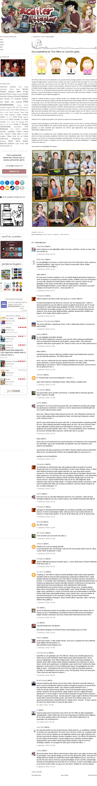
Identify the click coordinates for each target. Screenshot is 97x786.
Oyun (2, 44)
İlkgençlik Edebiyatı (7, 143)
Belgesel (11, 92)
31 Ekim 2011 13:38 (45, 705)
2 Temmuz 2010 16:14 (46, 632)
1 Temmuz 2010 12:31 (46, 433)
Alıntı (20, 87)
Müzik (11, 119)
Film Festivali (16, 102)
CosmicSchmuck (42, 653)
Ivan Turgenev (10, 381)
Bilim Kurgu (22, 92)
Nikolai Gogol (10, 372)
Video (2, 134)
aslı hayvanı (41, 390)
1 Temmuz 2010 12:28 (46, 398)
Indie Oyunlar (20, 110)
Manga (7, 119)
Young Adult (15, 134)
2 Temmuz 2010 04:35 (46, 617)
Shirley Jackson (11, 321)
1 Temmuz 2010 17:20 (46, 553)
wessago (40, 522)
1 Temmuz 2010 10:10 (46, 254)
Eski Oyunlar (5, 99)
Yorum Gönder (37, 772)
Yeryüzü (7, 134)
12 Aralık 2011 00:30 (45, 722)
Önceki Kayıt (92, 775)
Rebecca (40, 638)
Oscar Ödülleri (11, 122)
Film (1, 40)
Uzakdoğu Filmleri (15, 131)
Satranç (8, 327)
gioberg (39, 334)
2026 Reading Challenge (14, 299)
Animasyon (3, 89)
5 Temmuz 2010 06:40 (46, 675)
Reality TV (17, 124)
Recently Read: (13, 315)
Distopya (10, 96)
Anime (12, 89)
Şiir (11, 146)
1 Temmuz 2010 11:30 (46, 369)
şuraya (76, 119)
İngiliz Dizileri (19, 143)
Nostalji (16, 119)
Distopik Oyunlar (17, 94)
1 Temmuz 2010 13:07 (46, 489)
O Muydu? (9, 345)
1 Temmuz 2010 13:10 (46, 502)
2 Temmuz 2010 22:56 (46, 648)
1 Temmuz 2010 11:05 (46, 346)
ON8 (21, 119)
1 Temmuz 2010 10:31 (46, 329)
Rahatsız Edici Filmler (6, 124)
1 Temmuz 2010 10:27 (46, 290)
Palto (7, 370)
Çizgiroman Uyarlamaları (10, 139)
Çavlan (40, 232)
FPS (12, 99)
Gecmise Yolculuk (12, 361)
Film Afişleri (4, 102)
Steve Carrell (53, 234)
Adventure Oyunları (8, 87)
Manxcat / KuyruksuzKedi (46, 321)
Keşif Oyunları (14, 112)
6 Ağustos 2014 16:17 (46, 767)
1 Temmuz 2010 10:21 (46, 269)
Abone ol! (14, 171)
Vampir (25, 131)
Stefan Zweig (10, 330)
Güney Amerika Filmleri (7, 110)
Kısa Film (9, 117)
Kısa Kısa (17, 117)
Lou (38, 623)
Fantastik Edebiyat (21, 99)
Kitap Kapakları (10, 115)
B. (37, 710)
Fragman (9, 107)
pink (38, 608)
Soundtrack (17, 127)
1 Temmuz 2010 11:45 (46, 385)
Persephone (41, 296)
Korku (19, 115)
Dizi (44, 234)
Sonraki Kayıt (36, 775)
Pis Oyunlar (20, 122)
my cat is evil (41, 572)
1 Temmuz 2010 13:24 (46, 527)
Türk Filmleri (15, 129)
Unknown (40, 375)
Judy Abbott (41, 246)
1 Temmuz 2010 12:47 (46, 459)
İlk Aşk (8, 379)
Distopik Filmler (5, 94)
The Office (64, 234)
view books (24, 310)
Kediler (6, 112)
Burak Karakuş (42, 680)
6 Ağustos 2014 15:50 (46, 745)
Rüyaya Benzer (11, 336)
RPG (26, 122)
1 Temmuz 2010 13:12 (46, 517)
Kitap (2, 42)
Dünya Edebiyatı (21, 96)
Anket (18, 89)
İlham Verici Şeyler (18, 141)
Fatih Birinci (41, 259)
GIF (13, 107)
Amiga (26, 87)
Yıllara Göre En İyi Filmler (17, 136)
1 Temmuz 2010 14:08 (46, 538)
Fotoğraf (19, 105)
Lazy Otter (40, 727)
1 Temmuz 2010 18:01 (46, 566)
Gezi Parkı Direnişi (22, 107)
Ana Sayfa (64, 775)
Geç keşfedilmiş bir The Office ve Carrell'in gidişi (55, 51)
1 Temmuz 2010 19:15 (46, 602)
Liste (1, 49)
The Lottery (10, 318)
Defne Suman (10, 338)
